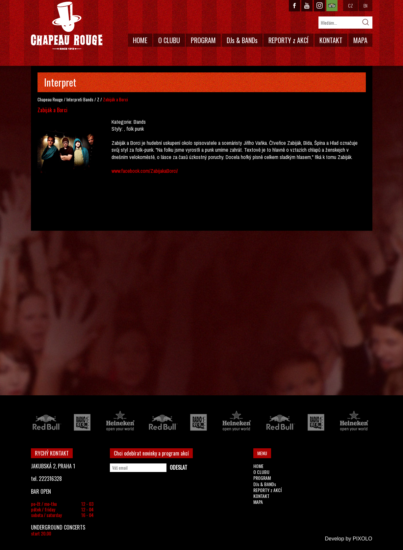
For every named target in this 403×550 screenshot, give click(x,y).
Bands (88, 99)
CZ (350, 5)
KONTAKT (330, 40)
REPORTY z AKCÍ (288, 40)
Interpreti (74, 99)
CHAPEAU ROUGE (67, 26)
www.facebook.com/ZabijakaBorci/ (145, 170)
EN (365, 5)
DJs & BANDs (242, 40)
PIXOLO (362, 538)
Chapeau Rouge (50, 99)
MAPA (360, 40)
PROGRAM (203, 40)
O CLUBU (169, 40)
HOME (140, 40)
